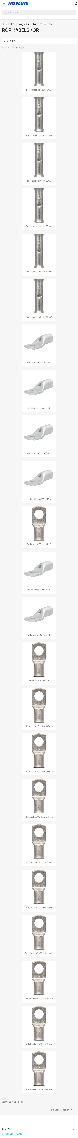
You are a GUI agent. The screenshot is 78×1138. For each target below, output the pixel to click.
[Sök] (39, 12)
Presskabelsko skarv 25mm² (39, 180)
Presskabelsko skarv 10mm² (39, 89)
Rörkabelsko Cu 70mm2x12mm (39, 1089)
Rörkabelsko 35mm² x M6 (39, 589)
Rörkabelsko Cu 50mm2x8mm (39, 998)
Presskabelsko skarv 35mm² (39, 226)
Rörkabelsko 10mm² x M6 (39, 408)
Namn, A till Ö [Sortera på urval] (39, 41)
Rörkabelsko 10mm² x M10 (39, 362)
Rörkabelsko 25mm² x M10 (39, 498)
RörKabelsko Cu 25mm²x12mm (39, 907)
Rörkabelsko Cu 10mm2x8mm (39, 726)
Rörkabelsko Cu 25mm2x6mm (39, 817)
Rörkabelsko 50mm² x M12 (39, 635)
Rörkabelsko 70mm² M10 (39, 680)
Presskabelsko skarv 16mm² (39, 135)
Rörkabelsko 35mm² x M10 (39, 544)
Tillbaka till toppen (61, 1110)
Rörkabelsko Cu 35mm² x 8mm (39, 953)
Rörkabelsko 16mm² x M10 (39, 453)
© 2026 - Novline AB (12, 1134)
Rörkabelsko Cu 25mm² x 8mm (39, 862)
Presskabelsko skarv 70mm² (39, 317)
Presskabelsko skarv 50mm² (39, 271)
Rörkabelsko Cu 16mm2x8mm (39, 771)
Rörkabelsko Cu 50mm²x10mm (39, 1044)
